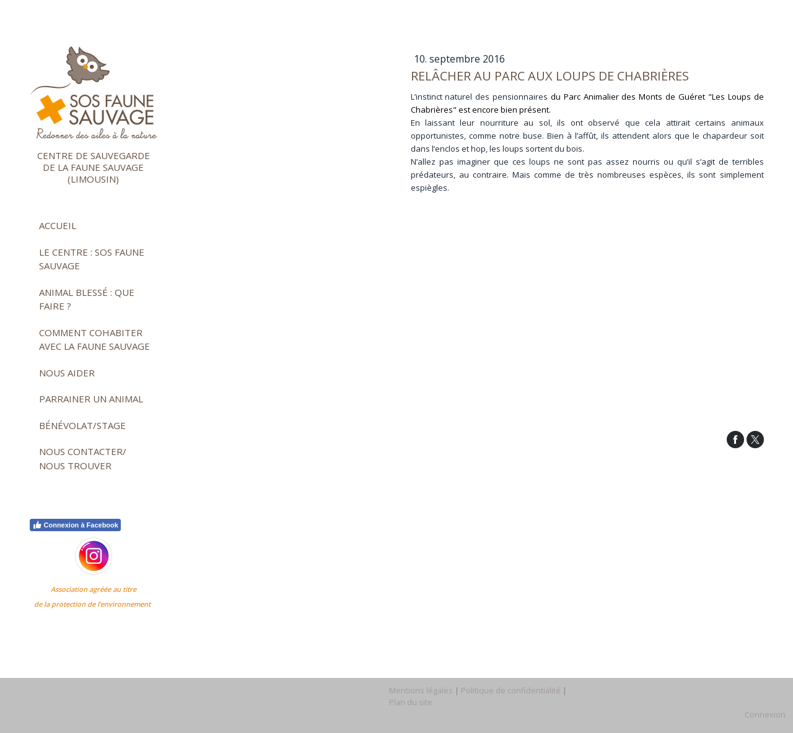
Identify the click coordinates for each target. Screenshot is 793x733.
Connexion (765, 714)
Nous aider (67, 372)
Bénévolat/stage (82, 425)
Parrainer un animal (91, 399)
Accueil (57, 225)
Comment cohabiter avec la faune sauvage (94, 339)
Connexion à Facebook (75, 525)
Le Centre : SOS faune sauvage (91, 259)
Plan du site (410, 702)
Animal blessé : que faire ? (86, 299)
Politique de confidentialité (511, 690)
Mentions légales (421, 690)
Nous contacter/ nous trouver (82, 458)
